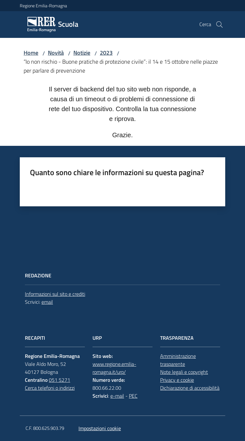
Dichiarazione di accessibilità (189, 388)
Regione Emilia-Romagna (43, 5)
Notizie (81, 52)
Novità (56, 52)
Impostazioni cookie (99, 428)
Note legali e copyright (184, 372)
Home (31, 52)
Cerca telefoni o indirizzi (50, 388)
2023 (106, 52)
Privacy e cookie (177, 380)
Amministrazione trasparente (178, 360)
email (47, 302)
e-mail (117, 396)
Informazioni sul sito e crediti (55, 294)
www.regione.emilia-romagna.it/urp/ (114, 368)
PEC (133, 396)
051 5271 (59, 380)
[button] (219, 24)
